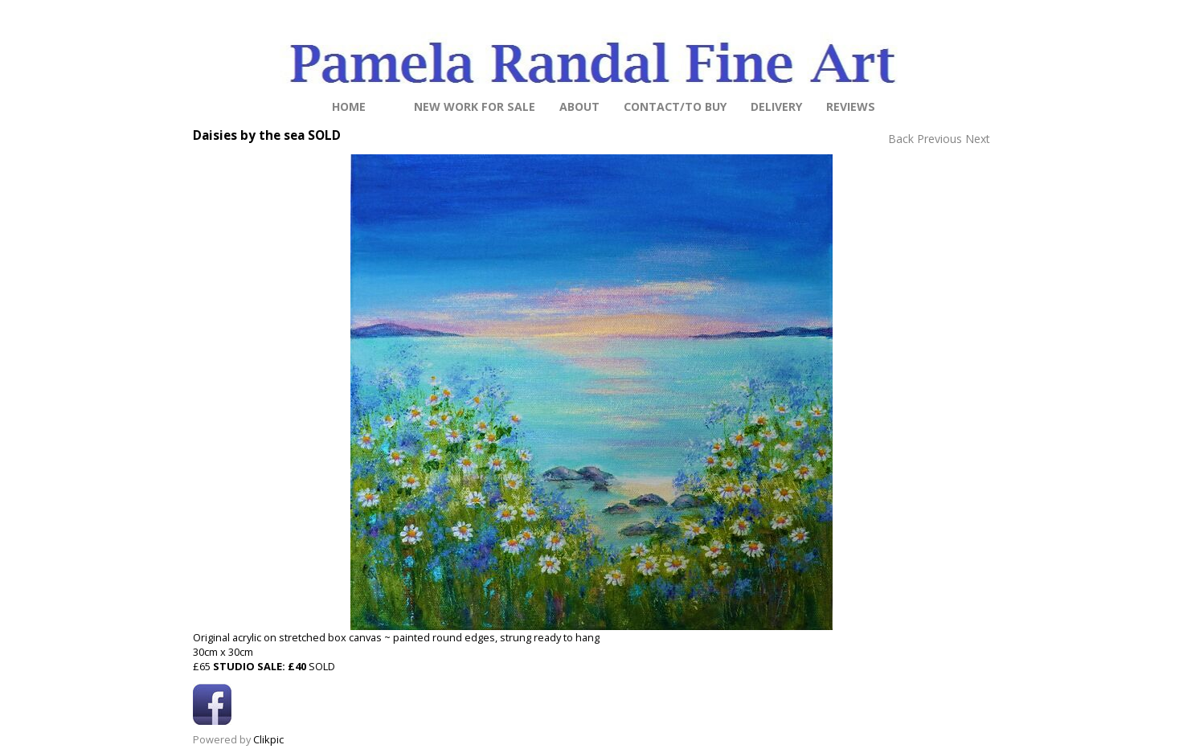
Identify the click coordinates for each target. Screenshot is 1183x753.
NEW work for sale (474, 106)
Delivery (776, 106)
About (579, 106)
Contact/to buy (675, 106)
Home (349, 106)
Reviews (850, 106)
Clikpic (268, 739)
